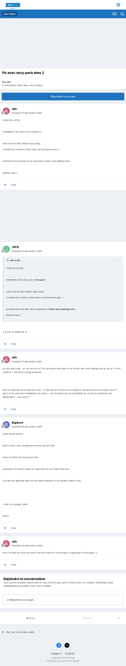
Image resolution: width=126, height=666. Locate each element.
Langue (56, 653)
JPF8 (15, 247)
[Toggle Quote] (7, 260)
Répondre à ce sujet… (21, 599)
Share (30, 618)
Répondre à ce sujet (63, 96)
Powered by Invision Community (63, 661)
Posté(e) (27, 112)
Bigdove (17, 422)
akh (9, 82)
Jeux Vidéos (36, 85)
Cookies (70, 653)
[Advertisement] (42, 44)
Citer (13, 184)
